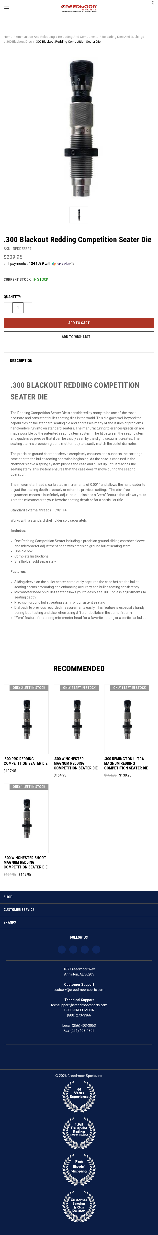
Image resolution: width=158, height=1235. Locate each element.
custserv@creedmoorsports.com (79, 990)
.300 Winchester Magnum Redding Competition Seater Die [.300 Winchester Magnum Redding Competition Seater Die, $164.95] (76, 763)
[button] (79, 263)
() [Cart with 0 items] (150, 2)
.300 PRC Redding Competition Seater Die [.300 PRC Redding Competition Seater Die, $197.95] (25, 761)
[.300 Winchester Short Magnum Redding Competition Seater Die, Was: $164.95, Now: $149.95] (26, 818)
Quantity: (12, 297)
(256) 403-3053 (84, 1025)
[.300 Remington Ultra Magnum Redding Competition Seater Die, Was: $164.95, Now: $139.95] (126, 719)
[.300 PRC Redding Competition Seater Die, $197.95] (26, 719)
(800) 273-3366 (79, 1015)
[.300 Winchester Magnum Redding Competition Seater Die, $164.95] (76, 719)
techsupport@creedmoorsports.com (79, 1005)
